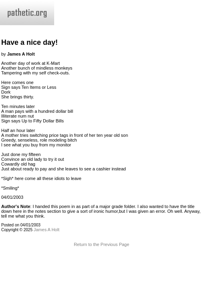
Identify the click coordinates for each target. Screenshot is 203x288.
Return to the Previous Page (101, 244)
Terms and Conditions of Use (101, 262)
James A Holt (46, 229)
